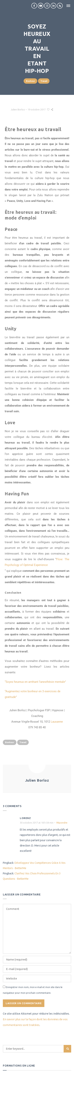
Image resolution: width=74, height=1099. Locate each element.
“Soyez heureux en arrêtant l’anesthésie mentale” (35, 682)
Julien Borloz (18, 109)
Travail (43, 81)
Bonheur (30, 81)
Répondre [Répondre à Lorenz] (61, 822)
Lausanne (57, 721)
